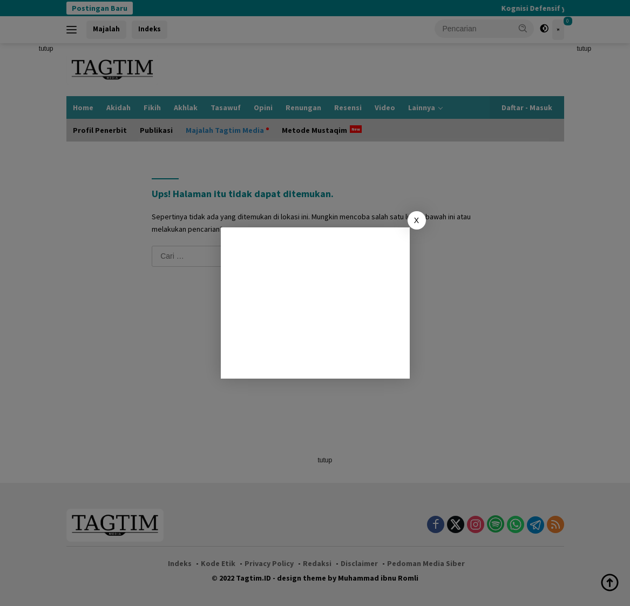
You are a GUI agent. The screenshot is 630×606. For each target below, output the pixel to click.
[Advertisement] (315, 303)
